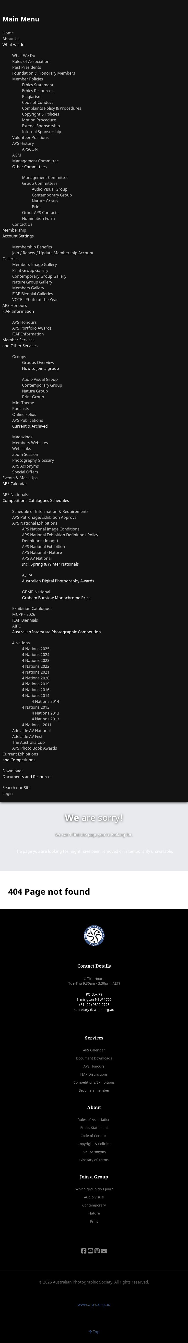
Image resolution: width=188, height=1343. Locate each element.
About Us (11, 38)
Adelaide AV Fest (27, 736)
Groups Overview (38, 362)
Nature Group (45, 201)
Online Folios (24, 414)
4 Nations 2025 (35, 648)
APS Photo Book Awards (34, 748)
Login (7, 793)
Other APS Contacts (40, 212)
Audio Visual (94, 1197)
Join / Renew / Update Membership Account (53, 252)
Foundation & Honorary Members (43, 73)
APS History (23, 143)
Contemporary (94, 1205)
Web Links (21, 448)
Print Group (33, 397)
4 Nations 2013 (35, 707)
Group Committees (40, 183)
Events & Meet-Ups (20, 477)
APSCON (30, 149)
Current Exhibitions (20, 754)
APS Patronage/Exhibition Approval (45, 517)
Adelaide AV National (31, 730)
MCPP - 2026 (23, 614)
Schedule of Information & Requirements (50, 511)
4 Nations (21, 643)
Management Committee (35, 161)
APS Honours (14, 305)
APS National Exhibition (43, 546)
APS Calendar (94, 1050)
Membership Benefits (32, 247)
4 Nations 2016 (35, 689)
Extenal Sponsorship (41, 125)
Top (94, 1331)
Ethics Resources (37, 90)
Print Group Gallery (30, 270)
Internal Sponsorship (41, 131)
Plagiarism (32, 96)
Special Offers (25, 472)
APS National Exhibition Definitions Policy (60, 535)
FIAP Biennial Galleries (32, 293)
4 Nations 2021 (35, 672)
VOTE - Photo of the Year (35, 299)
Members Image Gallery (34, 264)
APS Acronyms (25, 466)
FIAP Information (28, 334)
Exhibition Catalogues (32, 608)
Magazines (22, 437)
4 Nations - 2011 (37, 724)
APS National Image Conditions (51, 529)
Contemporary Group (52, 195)
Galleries (10, 258)
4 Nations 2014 (35, 695)
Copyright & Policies (40, 114)
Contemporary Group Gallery (39, 276)
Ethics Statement (37, 85)
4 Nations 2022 (35, 666)
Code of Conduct (37, 102)
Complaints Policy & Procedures (51, 108)
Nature (94, 1213)
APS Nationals (15, 494)
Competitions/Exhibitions (94, 1082)
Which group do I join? (94, 1189)
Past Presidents (26, 67)
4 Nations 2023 (35, 660)
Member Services (18, 340)
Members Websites (30, 442)
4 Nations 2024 (35, 654)
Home (8, 33)
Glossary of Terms (94, 1159)
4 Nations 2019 (35, 683)
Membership (14, 230)
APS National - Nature (42, 552)
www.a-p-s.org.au (94, 1304)
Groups (19, 356)
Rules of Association (30, 61)
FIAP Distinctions (94, 1074)
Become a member (94, 1090)
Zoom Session (25, 454)
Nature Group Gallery (32, 282)
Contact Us (22, 224)
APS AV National (37, 558)
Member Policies (27, 79)
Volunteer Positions (30, 137)
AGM (16, 155)
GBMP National (36, 592)
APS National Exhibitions (34, 523)
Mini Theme (23, 402)
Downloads (13, 771)
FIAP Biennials (25, 620)
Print (36, 206)
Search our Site (16, 787)
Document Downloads (94, 1058)
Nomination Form (38, 218)
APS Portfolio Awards (32, 328)
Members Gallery (28, 288)
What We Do (23, 55)
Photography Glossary (33, 460)
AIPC (16, 626)
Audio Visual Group (50, 189)
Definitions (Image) (40, 540)
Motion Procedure (39, 120)
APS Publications (27, 420)
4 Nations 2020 (35, 678)
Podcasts (20, 408)
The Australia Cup (28, 742)
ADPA (27, 575)
